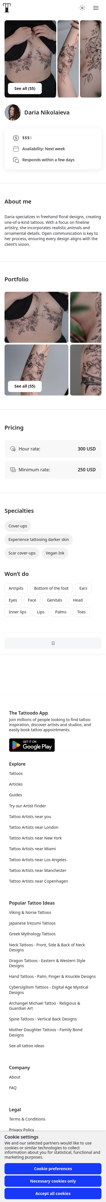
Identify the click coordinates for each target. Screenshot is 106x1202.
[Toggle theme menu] (82, 7)
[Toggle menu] (95, 8)
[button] (36, 317)
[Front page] (7, 8)
